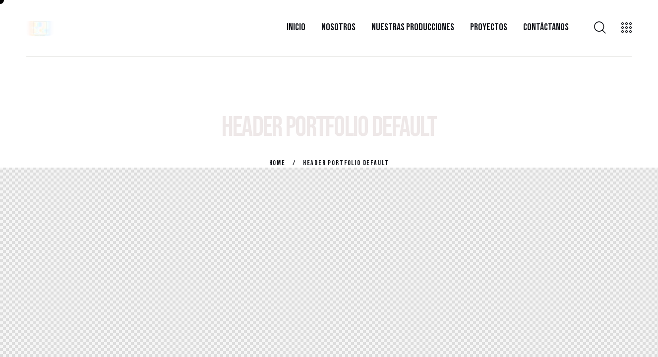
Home (277, 163)
